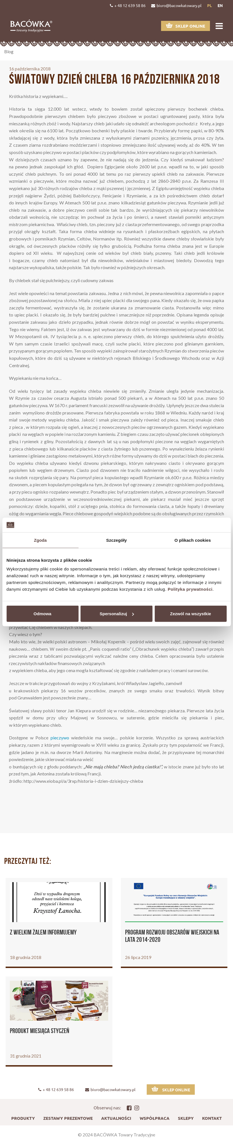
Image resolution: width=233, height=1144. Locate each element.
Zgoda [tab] (40, 540)
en (220, 5)
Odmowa (42, 613)
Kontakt (212, 1118)
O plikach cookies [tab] (193, 540)
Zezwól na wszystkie (190, 613)
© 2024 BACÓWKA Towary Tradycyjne (116, 1134)
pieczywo (60, 737)
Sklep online (185, 26)
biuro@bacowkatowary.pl (176, 5)
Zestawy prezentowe (68, 1118)
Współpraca (154, 1118)
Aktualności (116, 1118)
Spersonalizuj (116, 613)
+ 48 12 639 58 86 (128, 5)
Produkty (23, 1118)
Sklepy (186, 1118)
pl (209, 5)
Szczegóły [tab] (116, 540)
